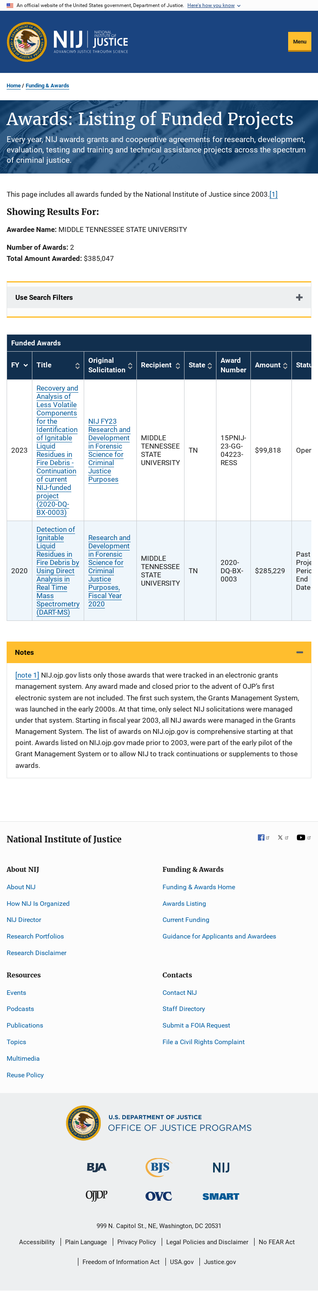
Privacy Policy (136, 1242)
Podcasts (20, 1009)
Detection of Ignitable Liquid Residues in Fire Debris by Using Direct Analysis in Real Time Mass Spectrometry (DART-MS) (58, 570)
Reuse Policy (25, 1075)
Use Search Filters (44, 297)
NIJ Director (24, 920)
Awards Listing (184, 903)
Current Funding (186, 920)
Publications (25, 1025)
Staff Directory (184, 1009)
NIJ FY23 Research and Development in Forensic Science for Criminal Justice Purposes (109, 450)
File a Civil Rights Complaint (204, 1042)
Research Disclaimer (36, 953)
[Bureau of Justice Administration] (97, 1164)
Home (14, 85)
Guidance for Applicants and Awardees (219, 936)
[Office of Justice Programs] (27, 42)
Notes (24, 652)
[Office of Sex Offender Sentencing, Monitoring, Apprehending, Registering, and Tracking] (221, 1194)
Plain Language (86, 1242)
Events (16, 993)
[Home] (91, 42)
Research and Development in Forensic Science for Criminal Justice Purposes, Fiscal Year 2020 (109, 570)
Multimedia (23, 1058)
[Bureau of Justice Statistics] (159, 1174)
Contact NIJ (180, 993)
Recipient (156, 365)
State (197, 365)
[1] (273, 194)
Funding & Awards (47, 85)
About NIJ (21, 887)
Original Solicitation (107, 365)
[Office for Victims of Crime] (159, 1196)
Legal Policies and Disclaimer (207, 1242)
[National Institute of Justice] (221, 1164)
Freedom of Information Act (121, 1262)
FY (19, 365)
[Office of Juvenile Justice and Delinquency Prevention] (96, 1198)
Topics (16, 1042)
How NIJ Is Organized (38, 903)
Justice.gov (220, 1262)
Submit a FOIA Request (196, 1025)
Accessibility (37, 1242)
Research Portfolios (35, 936)
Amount (268, 365)
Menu (299, 42)
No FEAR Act (277, 1242)
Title (43, 365)
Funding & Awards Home (199, 887)
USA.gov (182, 1262)
